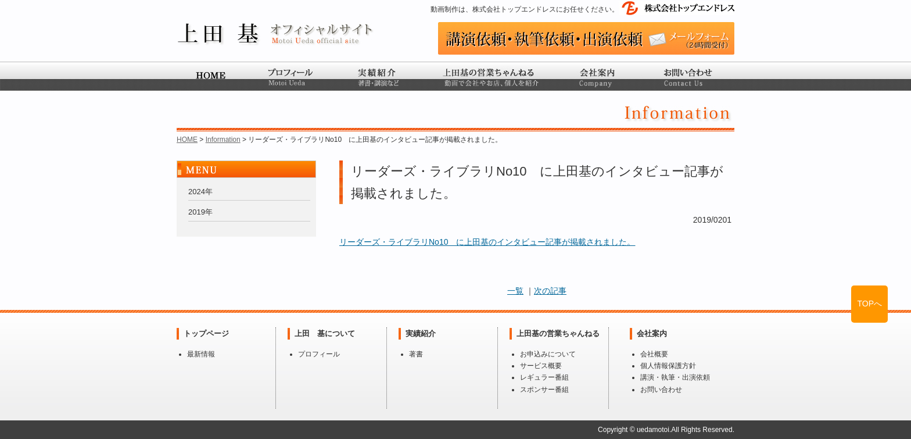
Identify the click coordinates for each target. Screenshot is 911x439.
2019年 (200, 212)
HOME (187, 139)
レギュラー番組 (544, 377)
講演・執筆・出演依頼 (675, 377)
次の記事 (550, 290)
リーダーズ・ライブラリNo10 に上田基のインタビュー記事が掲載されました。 (487, 242)
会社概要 (654, 354)
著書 (416, 354)
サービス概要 (541, 366)
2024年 (200, 191)
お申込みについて (548, 354)
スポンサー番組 (544, 390)
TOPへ (869, 303)
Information (223, 139)
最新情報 (201, 354)
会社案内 (652, 333)
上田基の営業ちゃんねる (558, 333)
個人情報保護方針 (668, 366)
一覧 (515, 290)
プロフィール (319, 354)
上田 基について (325, 333)
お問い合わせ (661, 390)
